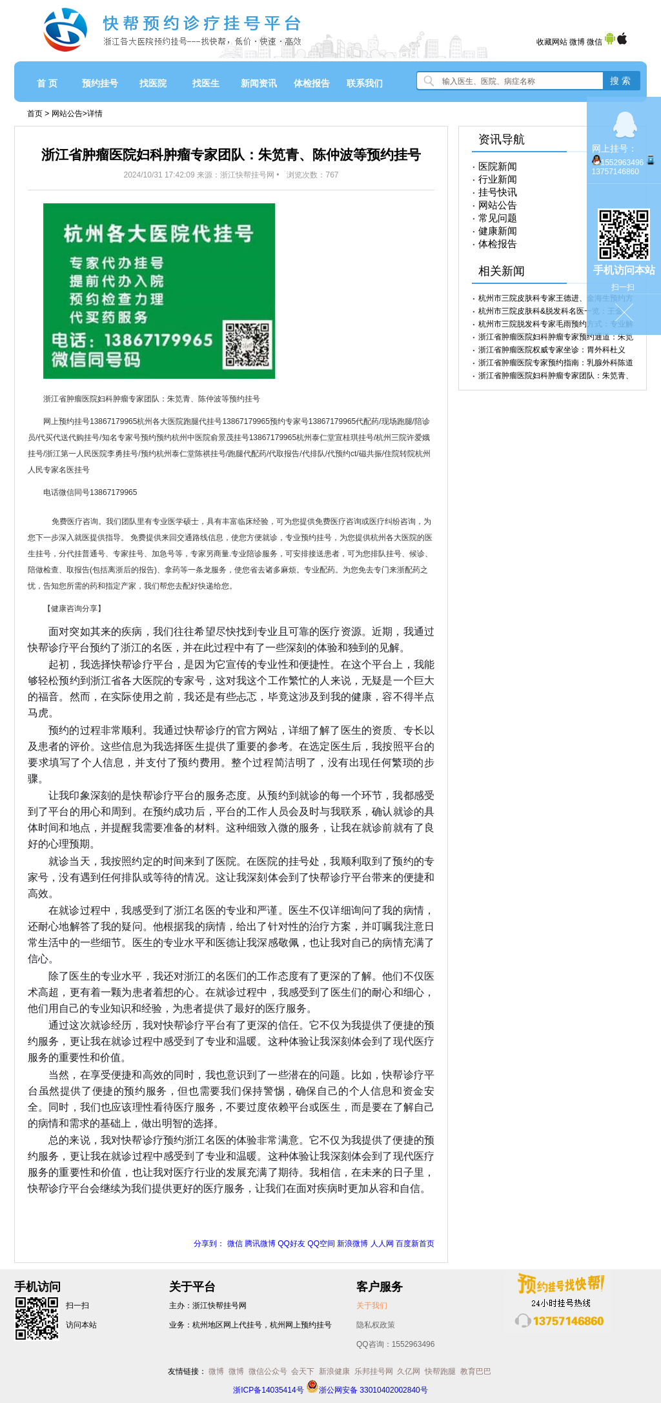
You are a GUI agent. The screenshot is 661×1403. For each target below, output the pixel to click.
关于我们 (371, 1305)
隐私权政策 (375, 1324)
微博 (577, 41)
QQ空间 (321, 1243)
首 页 (47, 83)
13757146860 (615, 171)
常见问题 (497, 218)
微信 (594, 41)
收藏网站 (551, 41)
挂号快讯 (497, 192)
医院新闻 (497, 166)
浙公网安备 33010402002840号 (367, 1390)
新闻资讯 (259, 83)
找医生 (205, 83)
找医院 (153, 83)
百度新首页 (415, 1243)
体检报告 (312, 83)
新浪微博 (352, 1243)
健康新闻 (497, 231)
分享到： (209, 1243)
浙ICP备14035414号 (268, 1390)
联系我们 (365, 83)
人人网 (382, 1243)
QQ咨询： (395, 1344)
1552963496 (622, 162)
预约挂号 (100, 83)
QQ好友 (291, 1243)
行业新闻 (497, 179)
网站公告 (67, 113)
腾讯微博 (260, 1243)
